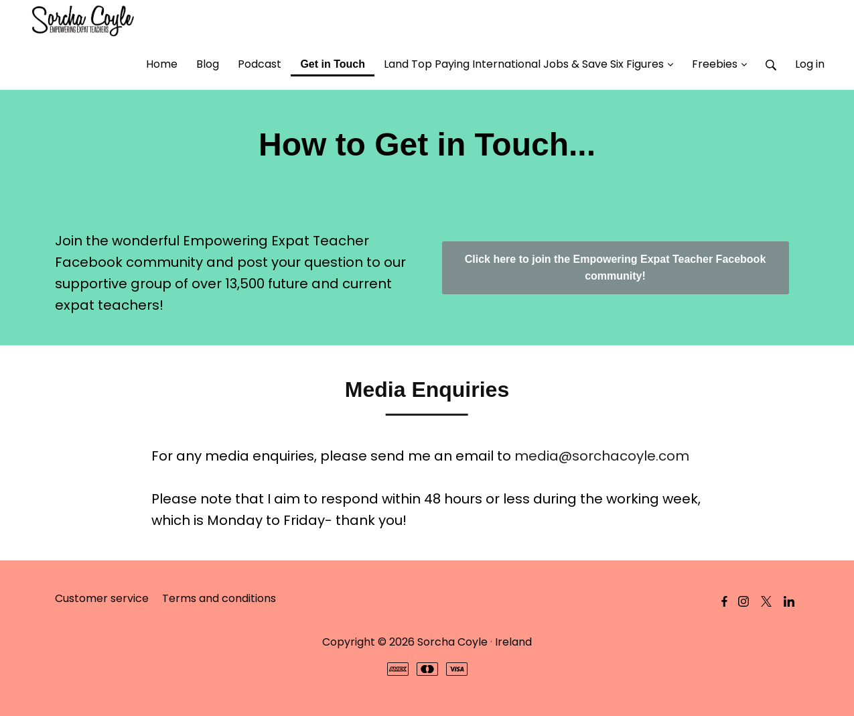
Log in (810, 64)
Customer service (102, 598)
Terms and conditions (219, 598)
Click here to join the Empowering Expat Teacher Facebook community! (615, 267)
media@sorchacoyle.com (601, 455)
